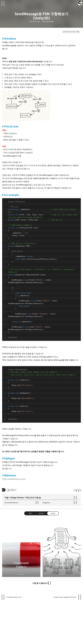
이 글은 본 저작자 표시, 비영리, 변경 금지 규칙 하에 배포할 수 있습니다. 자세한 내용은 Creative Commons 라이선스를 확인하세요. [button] (77, 525)
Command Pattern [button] (21, 584)
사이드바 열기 (3, 3)
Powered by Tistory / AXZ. (14, 633)
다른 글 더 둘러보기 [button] (40, 618)
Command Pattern (11, 538)
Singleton (46, 538)
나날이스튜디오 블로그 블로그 (3, 632)
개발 (6, 533)
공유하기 (41, 549)
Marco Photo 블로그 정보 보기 (79, 3)
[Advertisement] (41, 501)
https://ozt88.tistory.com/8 (13, 479)
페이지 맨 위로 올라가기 (79, 632)
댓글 (30, 549)
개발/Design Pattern (48, 21)
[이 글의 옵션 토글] (4, 525)
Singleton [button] (62, 584)
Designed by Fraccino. (70, 633)
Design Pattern (17, 533)
